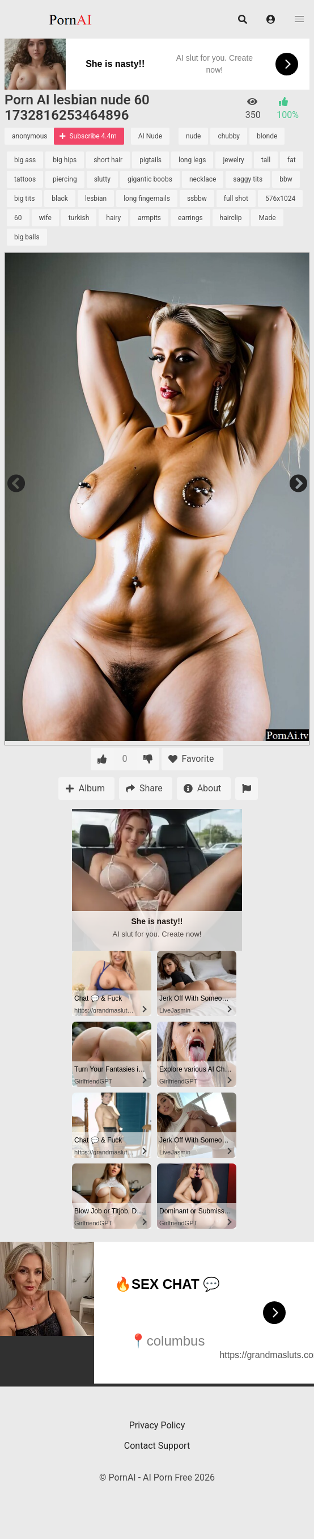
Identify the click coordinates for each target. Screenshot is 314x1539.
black (60, 199)
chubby (229, 136)
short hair (108, 160)
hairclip (231, 218)
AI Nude (150, 136)
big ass (25, 160)
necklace (202, 179)
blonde (267, 136)
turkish (79, 218)
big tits (24, 199)
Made (266, 218)
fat (291, 160)
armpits (149, 218)
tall (265, 160)
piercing (65, 179)
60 (18, 218)
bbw (285, 179)
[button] (271, 19)
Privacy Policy (157, 1425)
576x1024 (280, 199)
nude (193, 136)
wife (45, 218)
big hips (65, 160)
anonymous (29, 136)
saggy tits (247, 179)
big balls (27, 237)
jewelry (233, 160)
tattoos (25, 179)
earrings (190, 218)
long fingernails (147, 199)
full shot (236, 199)
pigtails (150, 160)
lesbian (96, 199)
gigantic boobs (150, 179)
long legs (192, 160)
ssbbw (197, 199)
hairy (113, 218)
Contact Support (157, 1445)
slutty (102, 179)
